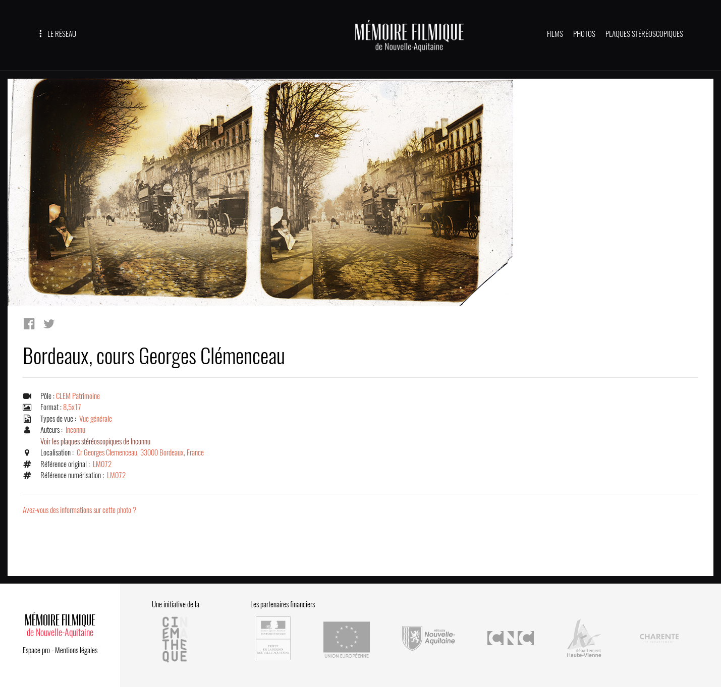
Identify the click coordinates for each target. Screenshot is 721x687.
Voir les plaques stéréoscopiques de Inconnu (95, 441)
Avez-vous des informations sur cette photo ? (79, 510)
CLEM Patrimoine (78, 396)
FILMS (555, 34)
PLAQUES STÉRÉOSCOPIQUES (644, 34)
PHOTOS (584, 34)
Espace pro (36, 650)
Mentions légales (76, 650)
